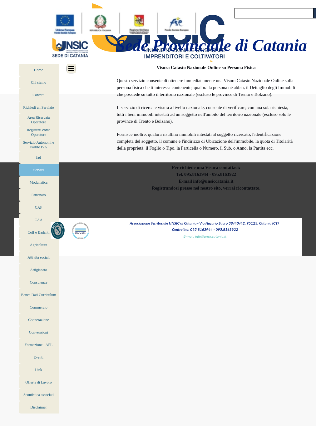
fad (38, 157)
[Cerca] (274, 13)
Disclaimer (38, 407)
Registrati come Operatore (39, 132)
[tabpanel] (206, 127)
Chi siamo (38, 82)
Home (38, 70)
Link (38, 370)
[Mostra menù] (71, 68)
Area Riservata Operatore (38, 119)
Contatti (38, 95)
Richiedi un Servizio (38, 107)
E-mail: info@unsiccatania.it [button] (205, 236)
